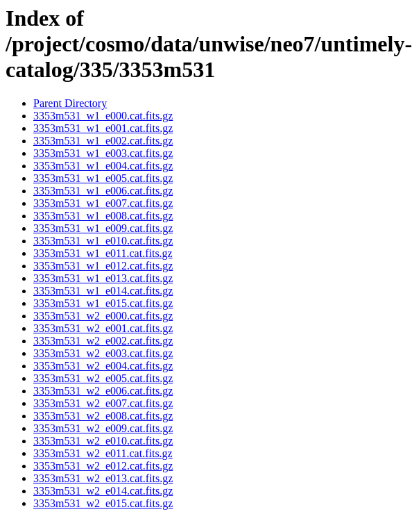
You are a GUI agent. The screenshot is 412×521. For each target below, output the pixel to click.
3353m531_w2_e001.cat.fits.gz (103, 328)
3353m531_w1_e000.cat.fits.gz (103, 116)
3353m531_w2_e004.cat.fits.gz (103, 366)
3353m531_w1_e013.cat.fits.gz (103, 278)
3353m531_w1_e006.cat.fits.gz (103, 191)
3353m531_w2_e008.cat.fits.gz (103, 416)
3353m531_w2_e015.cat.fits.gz (103, 503)
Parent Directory (70, 103)
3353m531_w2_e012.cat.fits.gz (103, 466)
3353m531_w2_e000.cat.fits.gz (103, 316)
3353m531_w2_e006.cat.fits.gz (103, 391)
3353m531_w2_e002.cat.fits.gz (103, 341)
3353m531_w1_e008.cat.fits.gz (103, 216)
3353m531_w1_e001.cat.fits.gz (103, 128)
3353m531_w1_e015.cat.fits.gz (103, 303)
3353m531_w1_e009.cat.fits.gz (103, 228)
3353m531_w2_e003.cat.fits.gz (103, 353)
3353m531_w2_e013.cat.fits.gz (103, 478)
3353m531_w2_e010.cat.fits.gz (103, 441)
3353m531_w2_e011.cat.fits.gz (103, 453)
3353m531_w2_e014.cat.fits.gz (103, 491)
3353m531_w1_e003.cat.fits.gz (103, 153)
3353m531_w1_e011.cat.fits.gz (103, 253)
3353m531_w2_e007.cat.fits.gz (103, 403)
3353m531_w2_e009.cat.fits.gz (103, 428)
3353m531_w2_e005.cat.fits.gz (103, 378)
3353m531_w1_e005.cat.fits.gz (103, 178)
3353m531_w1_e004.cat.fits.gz (103, 166)
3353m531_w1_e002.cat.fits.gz (103, 141)
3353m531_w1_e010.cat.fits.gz (103, 241)
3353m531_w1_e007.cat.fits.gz (103, 203)
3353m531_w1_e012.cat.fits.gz (103, 266)
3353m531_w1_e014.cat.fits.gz (103, 291)
